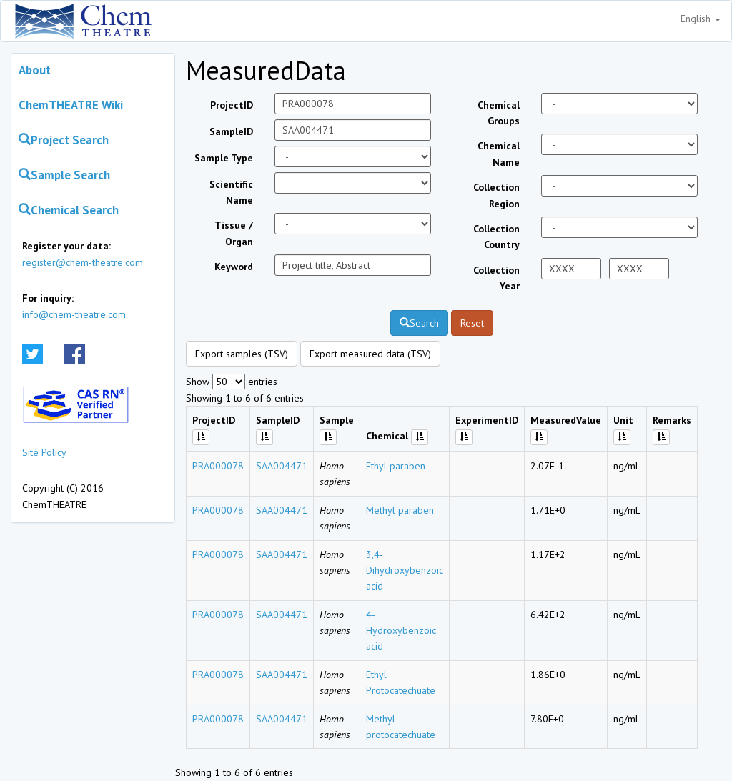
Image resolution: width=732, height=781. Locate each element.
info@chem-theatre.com (74, 314)
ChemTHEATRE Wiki (71, 105)
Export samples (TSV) (241, 353)
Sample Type (223, 157)
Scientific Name (231, 192)
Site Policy (44, 452)
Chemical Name (499, 153)
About (35, 70)
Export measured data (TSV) (370, 353)
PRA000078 (218, 465)
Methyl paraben (400, 510)
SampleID (231, 131)
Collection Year (496, 278)
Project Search (64, 140)
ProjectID (231, 105)
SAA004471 (281, 465)
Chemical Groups (499, 113)
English (701, 18)
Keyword (233, 266)
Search (419, 323)
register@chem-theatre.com (82, 262)
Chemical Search (69, 210)
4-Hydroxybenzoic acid (401, 630)
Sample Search (64, 175)
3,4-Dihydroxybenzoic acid (404, 570)
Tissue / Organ (233, 233)
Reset (472, 323)
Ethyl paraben (395, 465)
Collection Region (496, 195)
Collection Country (496, 236)
